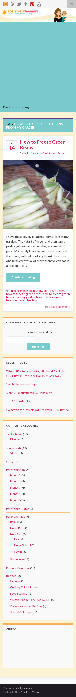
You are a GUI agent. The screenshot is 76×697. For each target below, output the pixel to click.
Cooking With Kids (22, 587)
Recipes (62, 153)
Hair (16, 539)
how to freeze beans (50, 290)
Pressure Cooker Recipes (26, 606)
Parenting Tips (15, 516)
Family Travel (14, 434)
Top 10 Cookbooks (18, 401)
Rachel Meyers (31, 153)
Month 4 (15, 493)
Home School (22, 545)
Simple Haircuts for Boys (21, 384)
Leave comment (59, 306)
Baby (13, 521)
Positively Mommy (16, 107)
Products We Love (18, 568)
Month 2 (15, 481)
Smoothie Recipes (21, 612)
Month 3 (15, 487)
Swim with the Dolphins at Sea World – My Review (37, 409)
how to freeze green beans (24, 294)
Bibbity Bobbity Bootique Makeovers (29, 392)
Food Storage (49, 153)
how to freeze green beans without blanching (34, 298)
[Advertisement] (38, 62)
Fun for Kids (13, 448)
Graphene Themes (31, 692)
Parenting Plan (15, 469)
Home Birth (17, 528)
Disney (14, 439)
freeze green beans (23, 290)
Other (10, 462)
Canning (15, 581)
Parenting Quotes (17, 508)
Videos (14, 453)
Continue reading (23, 277)
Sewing (19, 551)
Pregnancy (17, 559)
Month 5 (15, 500)
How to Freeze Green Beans (42, 144)
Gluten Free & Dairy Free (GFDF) (30, 600)
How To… (16, 534)
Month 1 (15, 475)
